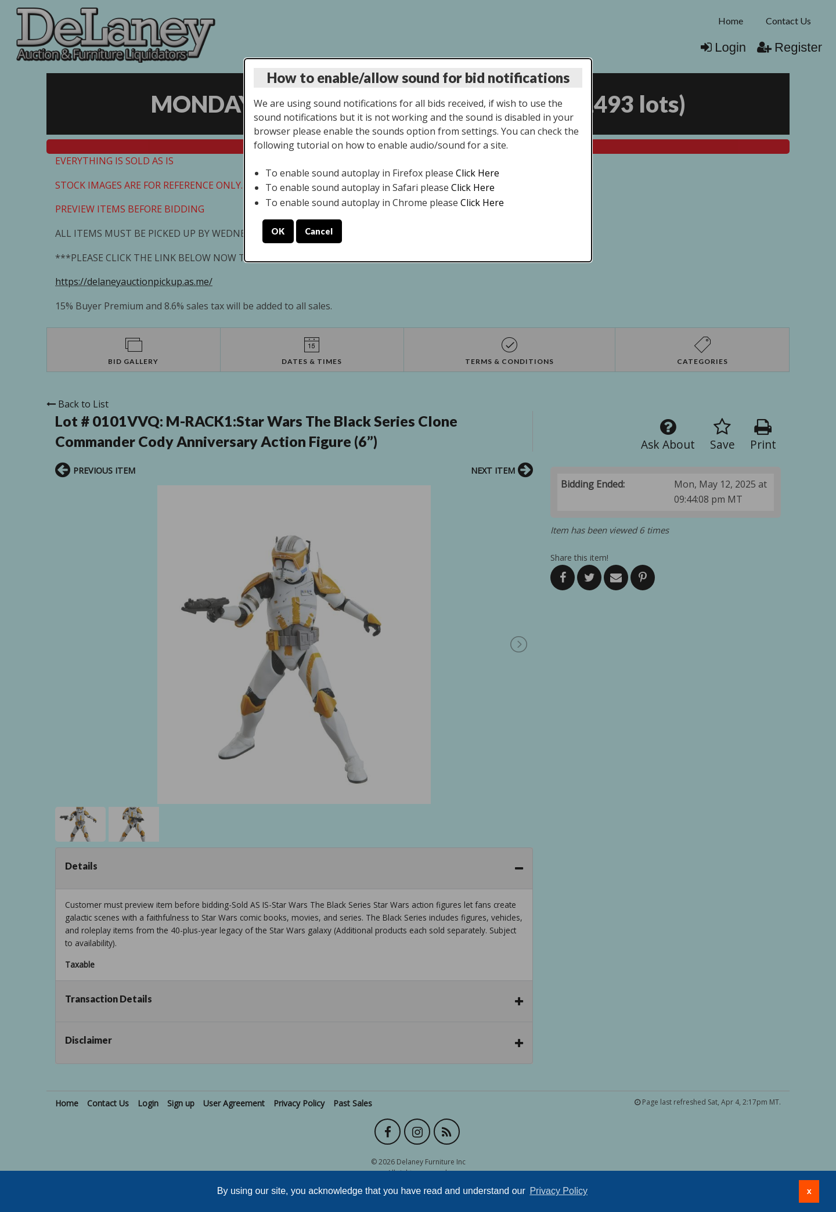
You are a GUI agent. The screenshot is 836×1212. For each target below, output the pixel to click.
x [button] (809, 1191)
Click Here (477, 173)
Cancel (319, 231)
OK (277, 231)
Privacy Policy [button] (558, 1191)
